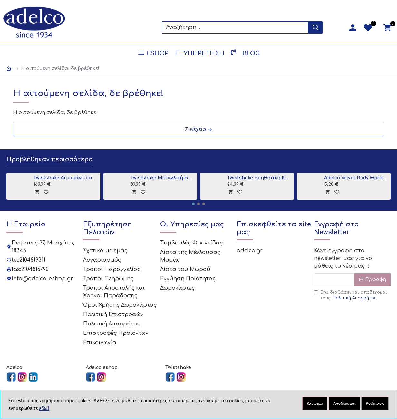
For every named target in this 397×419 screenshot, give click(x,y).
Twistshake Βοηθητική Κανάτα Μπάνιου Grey (259, 177)
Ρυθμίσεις (375, 403)
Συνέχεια (195, 129)
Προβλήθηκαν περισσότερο (49, 159)
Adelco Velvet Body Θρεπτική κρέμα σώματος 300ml (356, 177)
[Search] (235, 27)
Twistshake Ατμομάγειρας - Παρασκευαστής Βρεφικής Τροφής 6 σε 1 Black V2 (66, 177)
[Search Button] (315, 27)
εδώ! (44, 408)
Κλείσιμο (315, 403)
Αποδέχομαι (344, 403)
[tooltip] (37, 191)
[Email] (352, 279)
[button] (193, 204)
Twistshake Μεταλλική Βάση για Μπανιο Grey (163, 177)
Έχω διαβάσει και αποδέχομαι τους (350, 295)
